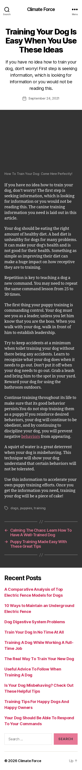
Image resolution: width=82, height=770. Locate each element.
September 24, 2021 (43, 98)
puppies (26, 508)
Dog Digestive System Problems (34, 622)
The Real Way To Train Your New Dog (39, 658)
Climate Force (41, 9)
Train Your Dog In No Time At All (34, 632)
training (40, 508)
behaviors (30, 436)
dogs (14, 508)
